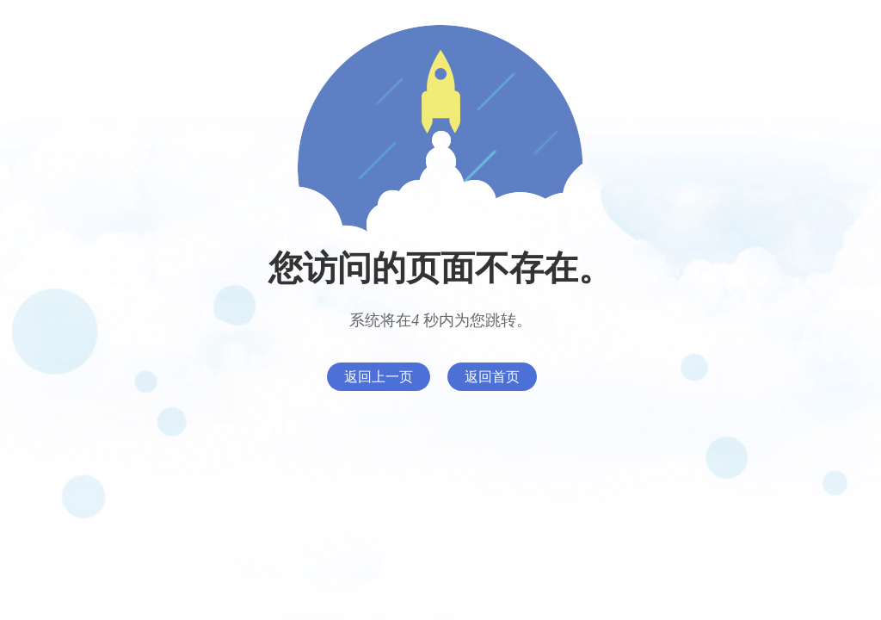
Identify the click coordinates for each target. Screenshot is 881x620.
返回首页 (492, 376)
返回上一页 (378, 376)
